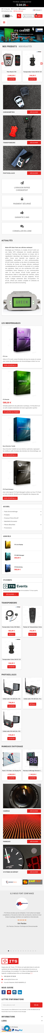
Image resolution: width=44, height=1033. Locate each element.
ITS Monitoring (18, 567)
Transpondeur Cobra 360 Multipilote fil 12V (11, 627)
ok (36, 1005)
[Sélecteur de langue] (37, 10)
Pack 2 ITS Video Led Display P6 (11, 770)
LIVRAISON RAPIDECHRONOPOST (22, 189)
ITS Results (6, 9)
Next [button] (41, 63)
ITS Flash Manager (8, 489)
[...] (31, 973)
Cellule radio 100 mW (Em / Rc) (32, 699)
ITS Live (14, 9)
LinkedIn (20, 992)
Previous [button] (2, 63)
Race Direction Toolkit (9, 446)
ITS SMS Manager (19, 555)
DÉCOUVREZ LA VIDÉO (22, 37)
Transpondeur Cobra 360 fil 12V (32, 72)
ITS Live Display (18, 544)
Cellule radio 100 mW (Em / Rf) (11, 699)
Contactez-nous (7, 11)
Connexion (28, 16)
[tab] (9, 46)
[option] (11, 66)
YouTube (9, 992)
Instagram (14, 992)
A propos (22, 9)
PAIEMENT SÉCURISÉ (22, 204)
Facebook (4, 992)
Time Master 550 (11, 72)
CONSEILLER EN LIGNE (22, 231)
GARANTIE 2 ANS (22, 217)
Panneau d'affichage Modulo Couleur (32, 770)
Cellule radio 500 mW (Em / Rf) (11, 731)
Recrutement (18, 11)
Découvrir (11, 594)
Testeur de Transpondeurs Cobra (32, 627)
